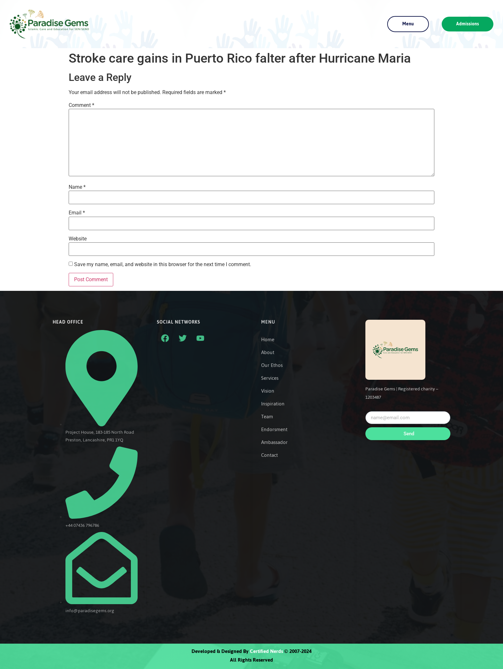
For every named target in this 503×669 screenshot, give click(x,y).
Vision (267, 391)
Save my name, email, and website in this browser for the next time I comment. (162, 264)
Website (78, 238)
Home (267, 339)
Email (77, 212)
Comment (81, 105)
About (267, 352)
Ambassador (274, 442)
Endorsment (274, 429)
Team (267, 416)
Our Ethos (272, 365)
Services (269, 378)
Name (77, 187)
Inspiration (273, 404)
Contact (269, 455)
